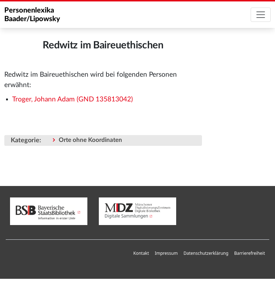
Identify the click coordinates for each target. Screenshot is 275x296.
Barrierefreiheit (249, 253)
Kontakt (141, 253)
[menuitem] (141, 253)
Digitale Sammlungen (126, 216)
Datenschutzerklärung (205, 253)
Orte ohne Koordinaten (90, 140)
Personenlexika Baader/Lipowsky (32, 15)
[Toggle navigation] (261, 15)
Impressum (166, 253)
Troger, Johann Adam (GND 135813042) (72, 99)
